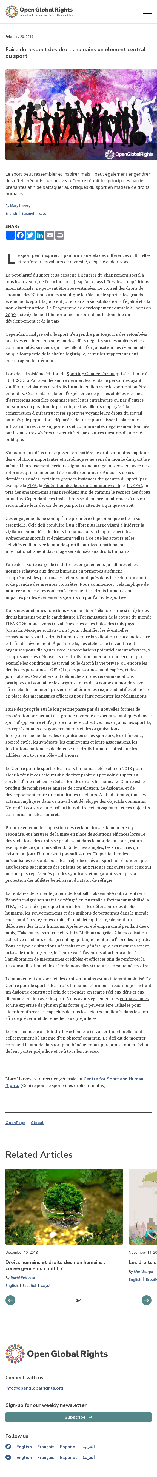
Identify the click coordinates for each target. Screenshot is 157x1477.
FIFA (32, 485)
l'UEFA (134, 485)
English (11, 213)
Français (46, 1447)
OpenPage (15, 1123)
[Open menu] (147, 12)
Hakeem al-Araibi (106, 893)
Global (37, 1123)
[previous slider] (147, 1300)
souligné (71, 295)
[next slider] (10, 1300)
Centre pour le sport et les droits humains (52, 768)
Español (27, 213)
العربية (42, 213)
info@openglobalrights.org (34, 1388)
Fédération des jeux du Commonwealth (81, 485)
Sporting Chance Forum (91, 374)
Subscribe (75, 1417)
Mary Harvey (20, 205)
